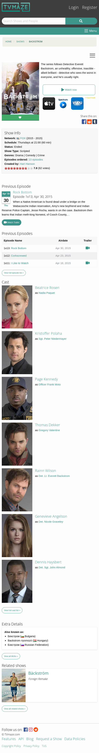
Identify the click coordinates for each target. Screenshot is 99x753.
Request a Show (49, 739)
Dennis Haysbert (48, 562)
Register (89, 7)
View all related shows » (14, 709)
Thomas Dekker (47, 424)
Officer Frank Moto (50, 384)
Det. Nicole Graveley (51, 521)
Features (9, 739)
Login (74, 7)
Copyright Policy (11, 746)
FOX (23, 138)
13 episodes (36, 159)
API (21, 739)
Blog (29, 739)
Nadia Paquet (47, 292)
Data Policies (74, 739)
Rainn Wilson (45, 470)
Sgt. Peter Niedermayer (52, 338)
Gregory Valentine (49, 430)
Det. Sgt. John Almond (52, 567)
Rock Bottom (22, 192)
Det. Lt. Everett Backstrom (54, 475)
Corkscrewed (19, 255)
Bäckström (38, 673)
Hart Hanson (27, 163)
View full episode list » (13, 273)
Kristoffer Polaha (48, 333)
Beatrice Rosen (47, 287)
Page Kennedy (46, 379)
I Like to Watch (20, 263)
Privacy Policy (31, 746)
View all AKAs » (11, 656)
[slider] (18, 168)
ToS (44, 746)
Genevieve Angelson (51, 516)
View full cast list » (12, 610)
